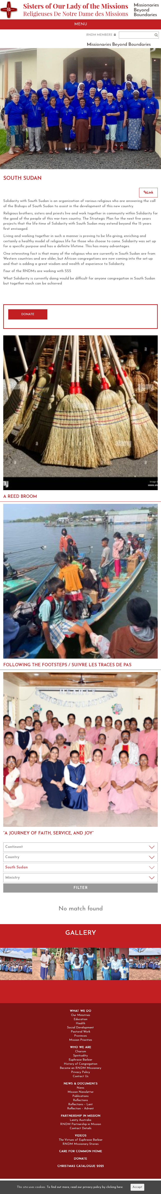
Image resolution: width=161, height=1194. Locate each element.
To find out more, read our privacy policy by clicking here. (85, 1187)
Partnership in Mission (80, 1116)
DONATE (27, 314)
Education (80, 1019)
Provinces (80, 1036)
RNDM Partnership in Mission (80, 1124)
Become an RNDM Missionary (80, 1068)
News (80, 1088)
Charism (80, 1051)
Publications (80, 1096)
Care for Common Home (80, 1151)
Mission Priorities (80, 1040)
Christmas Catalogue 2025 (80, 1166)
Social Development (80, 1027)
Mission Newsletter (81, 1092)
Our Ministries (80, 1015)
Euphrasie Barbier (80, 1059)
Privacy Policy (80, 1072)
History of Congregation (80, 1064)
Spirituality (80, 1055)
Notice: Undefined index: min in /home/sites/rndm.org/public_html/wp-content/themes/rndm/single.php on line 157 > (80, 877)
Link (148, 192)
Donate (80, 1158)
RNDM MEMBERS (101, 35)
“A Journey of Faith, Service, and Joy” (48, 833)
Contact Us (80, 1076)
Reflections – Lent (80, 1104)
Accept (137, 1187)
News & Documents (81, 1083)
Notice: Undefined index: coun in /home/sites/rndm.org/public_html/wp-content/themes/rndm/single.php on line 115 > (80, 857)
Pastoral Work (80, 1031)
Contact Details (80, 1128)
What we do (80, 1011)
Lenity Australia (80, 1120)
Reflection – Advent (80, 1108)
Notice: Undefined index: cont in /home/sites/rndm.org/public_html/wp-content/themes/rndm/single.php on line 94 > (80, 847)
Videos (80, 1135)
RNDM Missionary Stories (81, 1144)
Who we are (80, 1047)
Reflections (80, 1100)
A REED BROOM (20, 496)
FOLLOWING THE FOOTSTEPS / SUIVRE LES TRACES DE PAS (67, 665)
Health (80, 1023)
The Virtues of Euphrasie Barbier (81, 1140)
